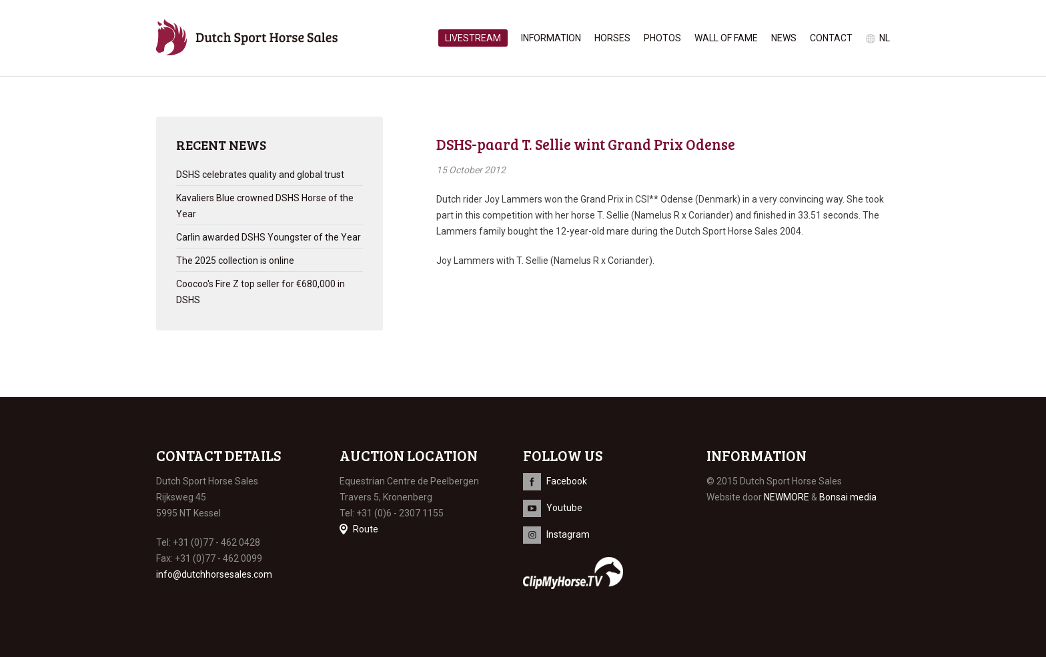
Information (551, 38)
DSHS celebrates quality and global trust (260, 174)
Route (365, 529)
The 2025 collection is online (235, 260)
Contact (831, 38)
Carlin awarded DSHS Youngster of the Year (268, 237)
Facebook (566, 481)
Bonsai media (848, 497)
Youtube (564, 507)
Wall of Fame (726, 38)
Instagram (568, 534)
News (784, 38)
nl (884, 38)
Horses (612, 38)
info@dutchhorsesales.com (214, 574)
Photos (662, 38)
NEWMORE (786, 497)
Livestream (473, 38)
